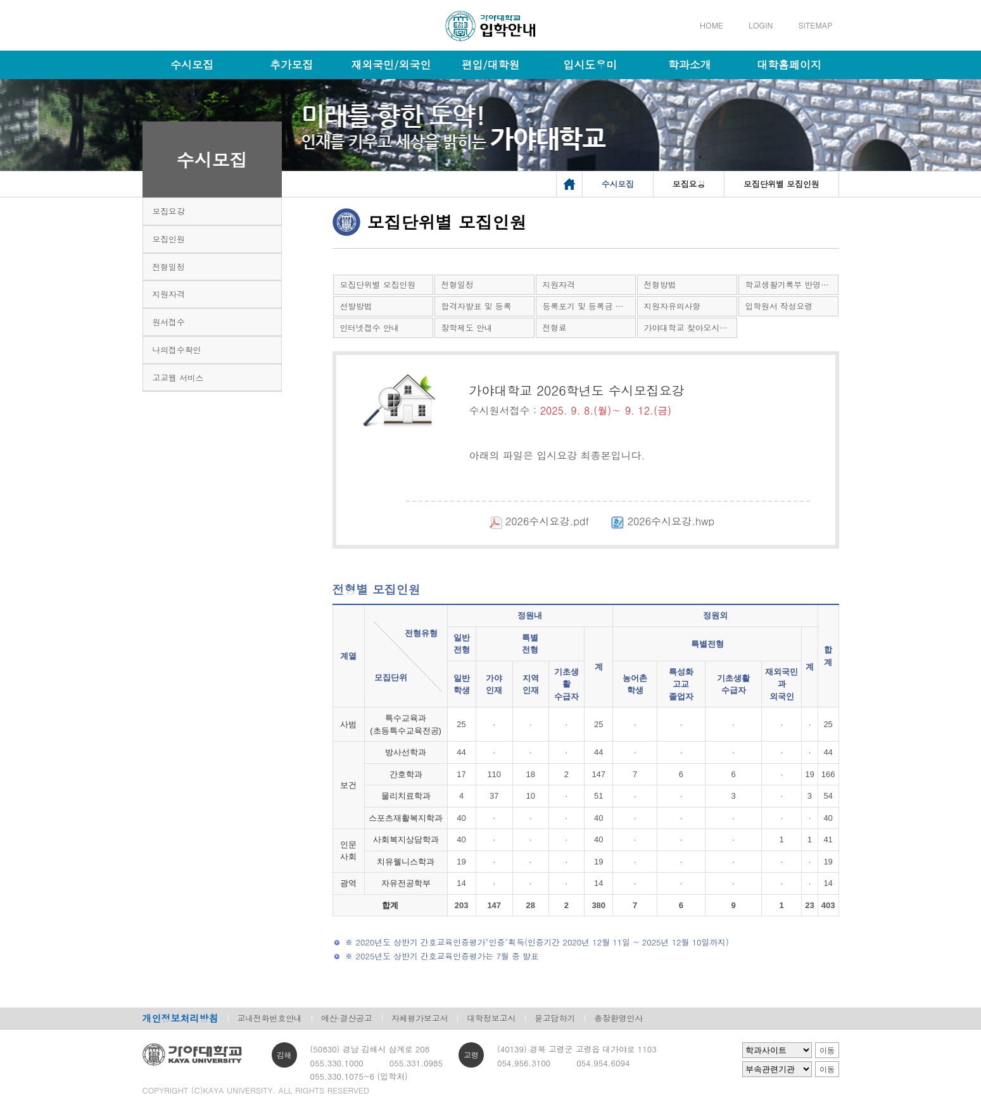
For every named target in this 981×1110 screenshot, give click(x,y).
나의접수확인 (177, 350)
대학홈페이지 (789, 64)
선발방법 (356, 306)
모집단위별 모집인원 (377, 284)
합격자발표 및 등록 (476, 306)
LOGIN (761, 25)
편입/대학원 (490, 64)
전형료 (555, 327)
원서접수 (169, 322)
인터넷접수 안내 (370, 327)
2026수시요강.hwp (653, 521)
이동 (827, 1050)
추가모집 (291, 64)
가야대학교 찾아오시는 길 (690, 327)
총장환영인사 (618, 1018)
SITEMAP (815, 25)
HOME (711, 25)
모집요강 (169, 211)
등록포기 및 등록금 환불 (587, 306)
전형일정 (169, 267)
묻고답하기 (555, 1018)
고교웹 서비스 (178, 377)
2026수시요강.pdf (529, 521)
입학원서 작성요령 (779, 306)
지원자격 (169, 294)
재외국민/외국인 (391, 64)
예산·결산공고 (346, 1018)
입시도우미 (590, 64)
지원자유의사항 (672, 306)
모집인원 (169, 239)
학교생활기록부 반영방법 (791, 284)
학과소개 (689, 64)
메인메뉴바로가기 (0, 0)
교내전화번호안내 (269, 1018)
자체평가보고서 (419, 1018)
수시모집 (191, 64)
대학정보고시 (491, 1018)
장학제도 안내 (467, 327)
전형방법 (660, 284)
